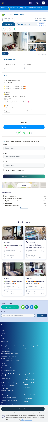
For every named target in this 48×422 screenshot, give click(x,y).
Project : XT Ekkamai (40, 20)
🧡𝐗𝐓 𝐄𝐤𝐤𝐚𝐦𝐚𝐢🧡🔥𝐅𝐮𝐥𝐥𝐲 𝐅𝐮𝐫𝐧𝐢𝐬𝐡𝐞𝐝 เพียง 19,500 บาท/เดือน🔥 (35, 282)
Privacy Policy (28, 398)
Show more (24, 208)
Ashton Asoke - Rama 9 (7, 368)
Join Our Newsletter (7, 312)
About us (27, 401)
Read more (7, 112)
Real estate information (10, 59)
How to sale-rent (29, 405)
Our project (4, 341)
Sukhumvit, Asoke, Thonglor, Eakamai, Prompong (30, 7)
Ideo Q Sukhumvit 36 (7, 390)
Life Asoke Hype (5, 351)
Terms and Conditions (30, 395)
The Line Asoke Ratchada (8, 370)
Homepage (3, 7)
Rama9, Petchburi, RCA (8, 346)
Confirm (24, 176)
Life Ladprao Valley (28, 379)
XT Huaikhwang (27, 387)
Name (5, 144)
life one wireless (5, 378)
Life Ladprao (26, 377)
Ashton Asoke (5, 388)
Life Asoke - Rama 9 (6, 349)
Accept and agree (10, 170)
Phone (5, 153)
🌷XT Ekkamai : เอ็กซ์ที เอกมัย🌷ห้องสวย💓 (13, 246)
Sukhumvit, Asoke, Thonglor (10, 383)
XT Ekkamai (4, 9)
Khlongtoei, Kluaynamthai (31, 346)
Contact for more (6, 303)
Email (5, 162)
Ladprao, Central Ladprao (31, 374)
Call (24, 127)
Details (5, 75)
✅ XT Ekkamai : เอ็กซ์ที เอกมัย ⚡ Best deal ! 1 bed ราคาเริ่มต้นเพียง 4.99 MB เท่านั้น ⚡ (34, 246)
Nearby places (6, 192)
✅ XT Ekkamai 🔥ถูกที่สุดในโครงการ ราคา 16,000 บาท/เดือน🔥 (13, 282)
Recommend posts (12, 7)
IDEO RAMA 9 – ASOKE (7, 358)
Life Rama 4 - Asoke (28, 349)
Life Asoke (4, 365)
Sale (2, 328)
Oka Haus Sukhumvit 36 (7, 385)
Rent (2, 330)
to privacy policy (20, 170)
